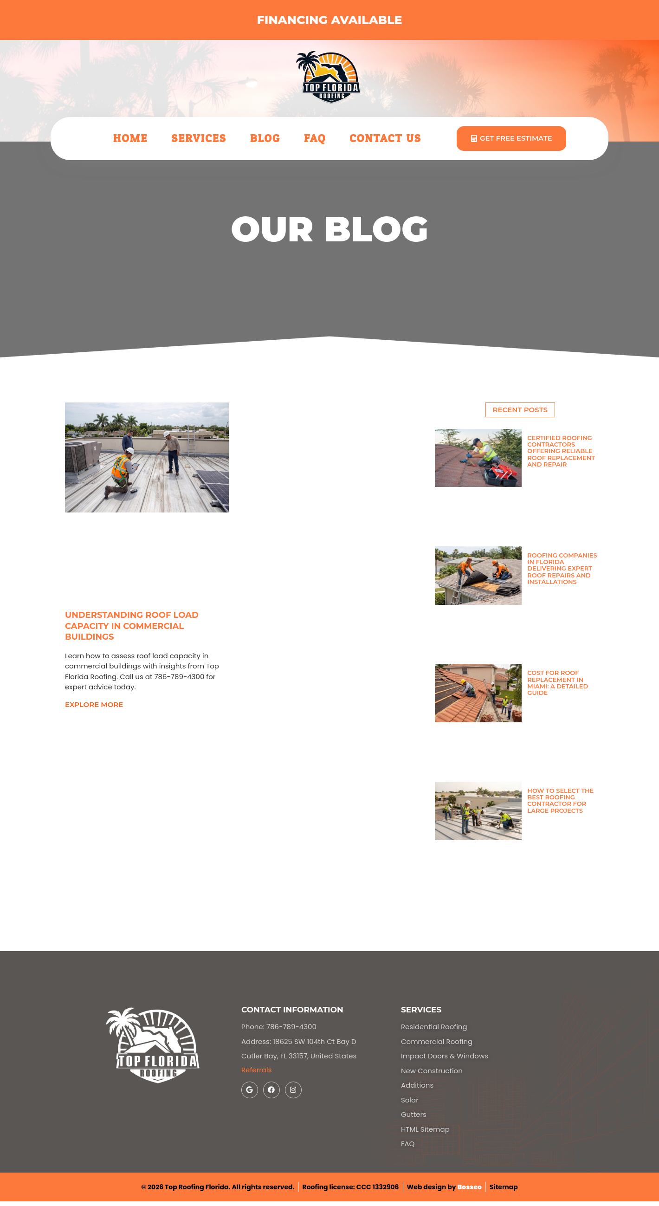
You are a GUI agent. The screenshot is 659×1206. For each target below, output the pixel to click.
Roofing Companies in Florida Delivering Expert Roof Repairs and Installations (562, 568)
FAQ (315, 139)
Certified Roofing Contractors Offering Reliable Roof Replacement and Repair (561, 451)
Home (130, 139)
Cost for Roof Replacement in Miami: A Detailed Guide (557, 682)
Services (198, 139)
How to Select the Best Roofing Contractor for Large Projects (560, 800)
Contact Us (385, 139)
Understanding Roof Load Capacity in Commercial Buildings (132, 626)
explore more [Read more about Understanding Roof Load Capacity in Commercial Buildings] (94, 704)
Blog (265, 139)
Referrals (256, 1070)
